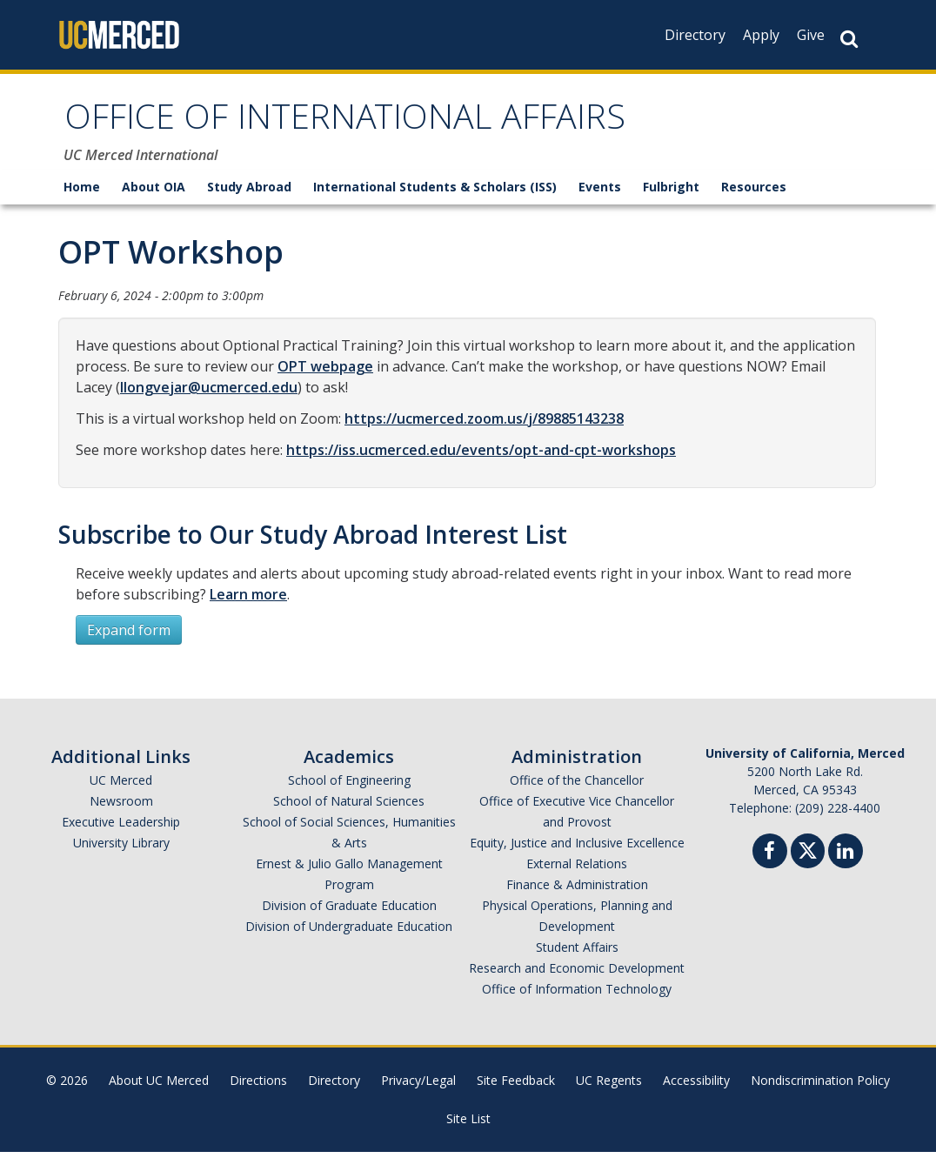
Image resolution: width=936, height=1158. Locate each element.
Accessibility (696, 1086)
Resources (753, 192)
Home (82, 192)
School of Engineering (349, 786)
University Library (121, 848)
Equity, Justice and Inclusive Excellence (577, 848)
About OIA (153, 192)
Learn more (248, 600)
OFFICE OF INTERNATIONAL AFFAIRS (379, 124)
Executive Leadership (121, 828)
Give (811, 34)
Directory (695, 34)
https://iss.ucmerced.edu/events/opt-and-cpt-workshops (481, 455)
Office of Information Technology (577, 995)
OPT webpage (325, 372)
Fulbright (671, 192)
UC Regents (609, 1086)
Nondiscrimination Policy (820, 1086)
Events (599, 192)
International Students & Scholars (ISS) (435, 192)
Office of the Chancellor (577, 786)
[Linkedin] (846, 859)
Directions (258, 1086)
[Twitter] (808, 854)
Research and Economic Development (577, 974)
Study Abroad (249, 192)
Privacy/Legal (418, 1086)
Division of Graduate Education (349, 911)
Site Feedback (516, 1086)
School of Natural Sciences (349, 807)
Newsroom (121, 807)
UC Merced (121, 786)
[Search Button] (849, 39)
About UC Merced (159, 1086)
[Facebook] (770, 859)
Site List (468, 1124)
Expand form (128, 636)
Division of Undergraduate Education (348, 932)
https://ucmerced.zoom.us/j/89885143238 (484, 424)
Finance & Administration (577, 890)
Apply (761, 34)
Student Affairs (577, 953)
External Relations (576, 869)
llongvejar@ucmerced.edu (209, 393)
